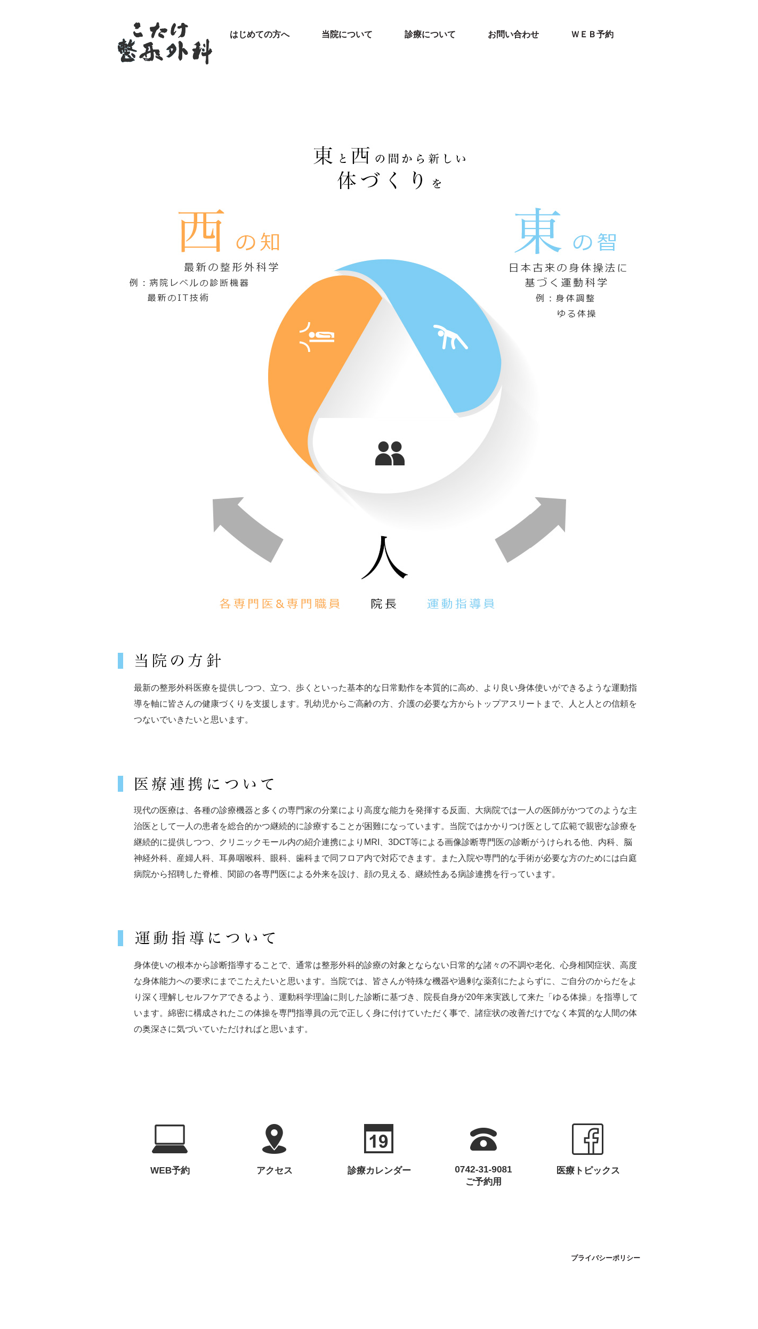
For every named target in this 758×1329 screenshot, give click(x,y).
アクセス (274, 1170)
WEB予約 (170, 1170)
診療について (430, 34)
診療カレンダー (379, 1170)
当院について (347, 34)
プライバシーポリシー (605, 1258)
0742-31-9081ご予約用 (483, 1175)
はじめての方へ (259, 34)
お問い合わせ (513, 34)
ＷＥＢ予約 (592, 34)
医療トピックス (588, 1170)
